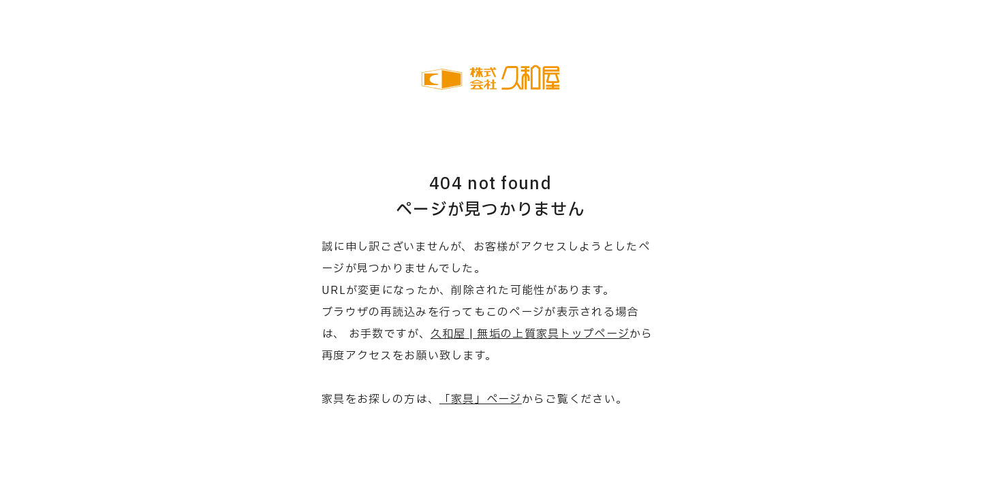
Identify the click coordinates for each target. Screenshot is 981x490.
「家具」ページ (480, 399)
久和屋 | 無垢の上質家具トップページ (530, 334)
